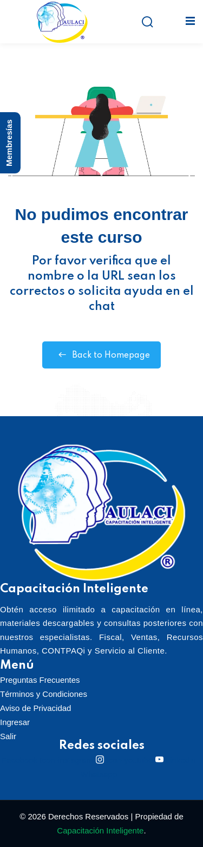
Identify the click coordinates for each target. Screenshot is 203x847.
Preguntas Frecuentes (40, 679)
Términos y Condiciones (43, 694)
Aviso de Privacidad (35, 708)
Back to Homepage (101, 355)
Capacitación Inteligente (100, 830)
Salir (8, 736)
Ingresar (15, 722)
